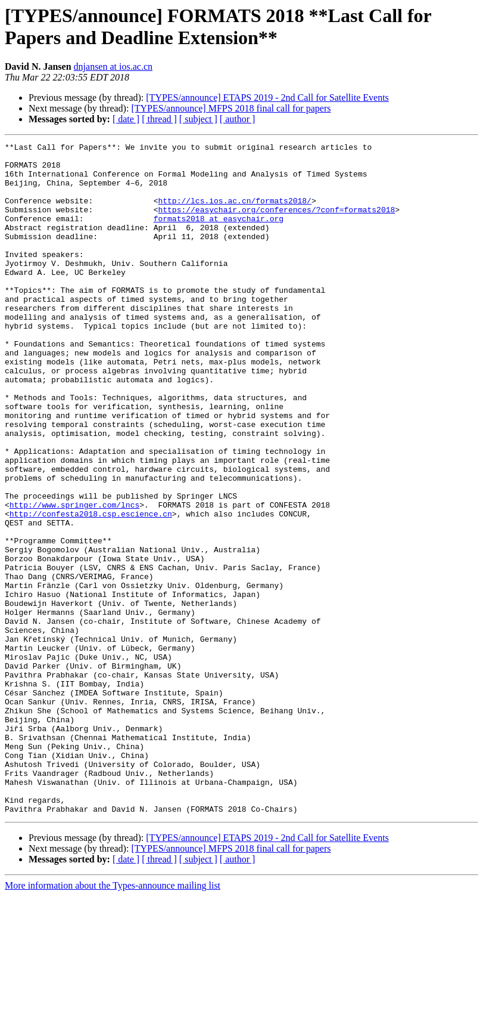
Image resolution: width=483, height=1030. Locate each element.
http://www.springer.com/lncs (74, 578)
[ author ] (237, 119)
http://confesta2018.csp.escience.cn (91, 588)
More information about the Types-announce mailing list (112, 1019)
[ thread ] (159, 119)
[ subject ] (198, 119)
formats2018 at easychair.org (218, 234)
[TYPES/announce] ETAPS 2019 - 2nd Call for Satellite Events (267, 97)
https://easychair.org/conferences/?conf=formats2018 (276, 223)
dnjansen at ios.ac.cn (113, 66)
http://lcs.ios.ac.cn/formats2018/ (234, 213)
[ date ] (126, 119)
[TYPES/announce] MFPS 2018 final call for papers (231, 108)
